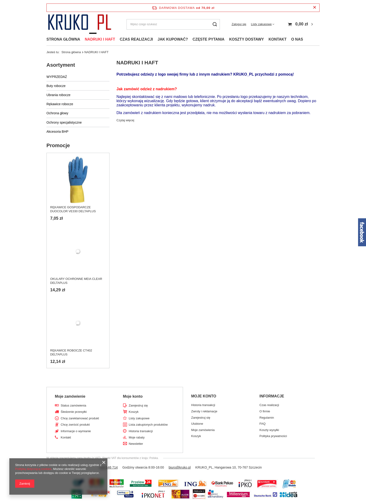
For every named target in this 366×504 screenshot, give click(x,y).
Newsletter (136, 443)
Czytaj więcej (125, 120)
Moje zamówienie (70, 396)
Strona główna (71, 52)
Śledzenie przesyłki (74, 412)
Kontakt (66, 437)
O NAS (297, 39)
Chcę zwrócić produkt (75, 424)
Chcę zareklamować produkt (80, 418)
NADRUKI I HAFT (100, 39)
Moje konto (133, 396)
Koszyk (134, 412)
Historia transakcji (141, 431)
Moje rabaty (137, 437)
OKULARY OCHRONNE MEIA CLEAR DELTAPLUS (76, 281)
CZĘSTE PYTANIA (209, 39)
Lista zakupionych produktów (148, 424)
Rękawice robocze (59, 104)
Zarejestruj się (138, 405)
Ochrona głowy (57, 113)
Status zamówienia (73, 405)
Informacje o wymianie (76, 431)
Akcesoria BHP (57, 131)
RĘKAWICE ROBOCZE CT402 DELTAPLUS (71, 352)
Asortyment (60, 65)
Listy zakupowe (261, 24)
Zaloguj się (239, 24)
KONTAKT (277, 39)
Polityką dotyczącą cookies (33, 469)
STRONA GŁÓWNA (63, 39)
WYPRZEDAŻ (56, 77)
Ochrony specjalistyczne (64, 122)
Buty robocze (56, 86)
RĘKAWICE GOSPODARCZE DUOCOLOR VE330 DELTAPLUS (73, 209)
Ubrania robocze (58, 95)
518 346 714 (108, 467)
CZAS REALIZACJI (136, 39)
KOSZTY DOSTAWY (246, 39)
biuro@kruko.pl (179, 467)
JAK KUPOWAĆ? (173, 39)
